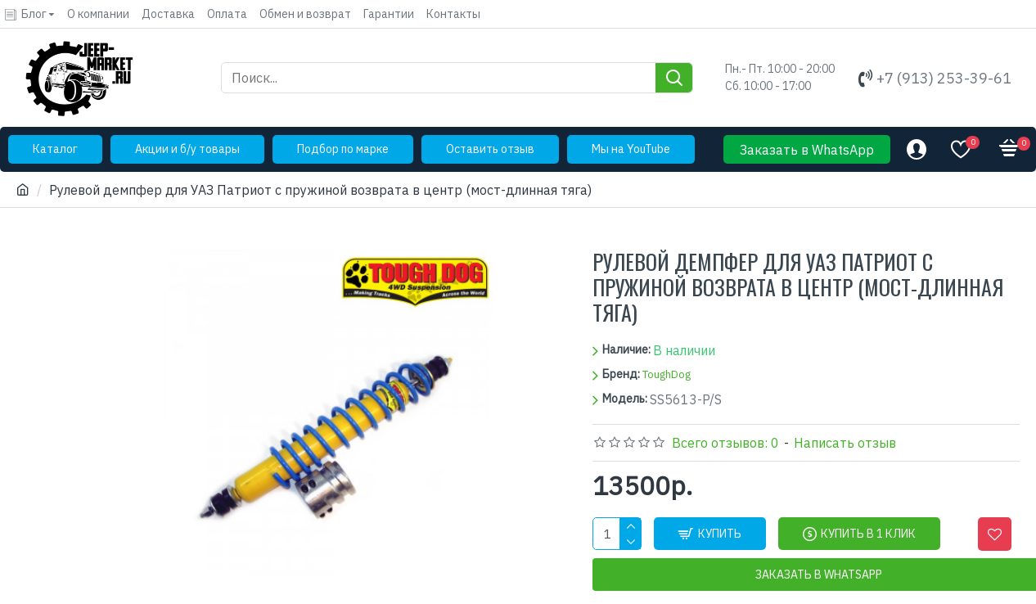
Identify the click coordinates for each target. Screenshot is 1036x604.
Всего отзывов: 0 (725, 443)
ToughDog (666, 374)
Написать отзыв (845, 443)
